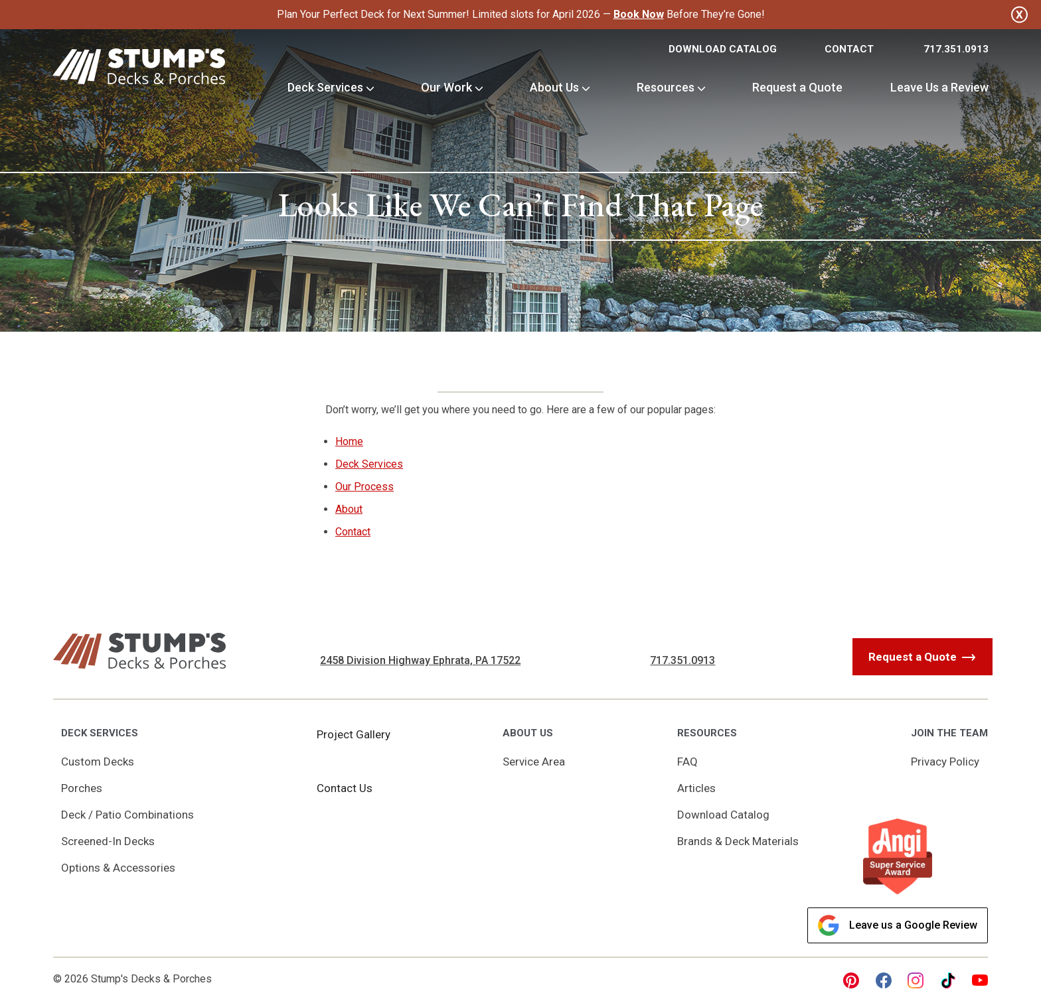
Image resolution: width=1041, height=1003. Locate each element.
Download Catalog (723, 49)
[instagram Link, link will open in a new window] (915, 980)
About (348, 509)
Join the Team (949, 733)
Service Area (534, 761)
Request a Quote (797, 87)
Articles (696, 788)
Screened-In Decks (108, 841)
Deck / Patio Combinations (127, 814)
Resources (665, 87)
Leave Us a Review (939, 87)
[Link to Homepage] (138, 68)
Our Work (446, 87)
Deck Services (325, 87)
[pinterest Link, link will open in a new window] (851, 980)
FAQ (687, 761)
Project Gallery (353, 734)
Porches (81, 788)
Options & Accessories (118, 867)
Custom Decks (97, 761)
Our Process (364, 486)
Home (349, 441)
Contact (849, 49)
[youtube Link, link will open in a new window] (980, 980)
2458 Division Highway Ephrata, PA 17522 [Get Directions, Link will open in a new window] (420, 660)
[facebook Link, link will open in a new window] (884, 980)
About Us (554, 87)
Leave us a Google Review (897, 925)
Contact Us (344, 788)
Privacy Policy (945, 761)
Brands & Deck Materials (738, 841)
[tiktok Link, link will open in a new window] (948, 980)
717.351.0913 (956, 49)
